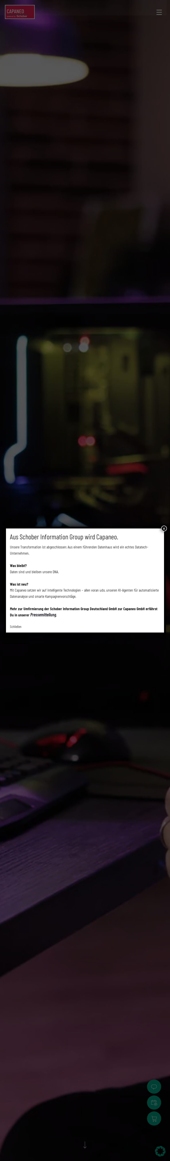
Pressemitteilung (43, 614)
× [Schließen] (164, 528)
